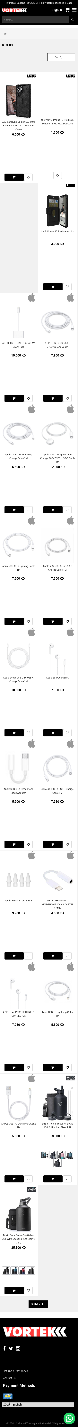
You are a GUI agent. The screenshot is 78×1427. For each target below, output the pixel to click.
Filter (7, 45)
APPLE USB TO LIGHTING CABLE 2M (18, 1125)
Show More (38, 1304)
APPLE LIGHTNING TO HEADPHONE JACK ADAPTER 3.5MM (57, 904)
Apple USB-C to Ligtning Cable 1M (18, 567)
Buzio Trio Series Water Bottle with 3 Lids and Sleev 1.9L (57, 1125)
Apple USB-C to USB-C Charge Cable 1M (57, 790)
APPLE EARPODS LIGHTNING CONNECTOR (18, 1013)
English (17, 1404)
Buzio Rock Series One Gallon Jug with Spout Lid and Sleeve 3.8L (18, 1239)
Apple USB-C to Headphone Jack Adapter (18, 790)
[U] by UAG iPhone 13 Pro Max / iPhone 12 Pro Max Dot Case (57, 121)
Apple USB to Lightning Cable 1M (57, 1013)
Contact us (9, 1377)
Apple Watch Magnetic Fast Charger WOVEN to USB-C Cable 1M (57, 458)
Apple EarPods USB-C (57, 677)
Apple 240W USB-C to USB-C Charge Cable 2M (18, 679)
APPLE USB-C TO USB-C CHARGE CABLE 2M (57, 344)
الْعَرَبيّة (7, 1404)
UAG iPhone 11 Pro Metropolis (57, 231)
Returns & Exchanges (15, 1370)
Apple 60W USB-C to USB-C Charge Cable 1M (57, 567)
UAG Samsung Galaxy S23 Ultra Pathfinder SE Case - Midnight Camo (18, 125)
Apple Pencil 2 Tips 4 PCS (18, 900)
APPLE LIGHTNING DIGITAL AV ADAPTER (18, 344)
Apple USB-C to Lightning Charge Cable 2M (18, 456)
